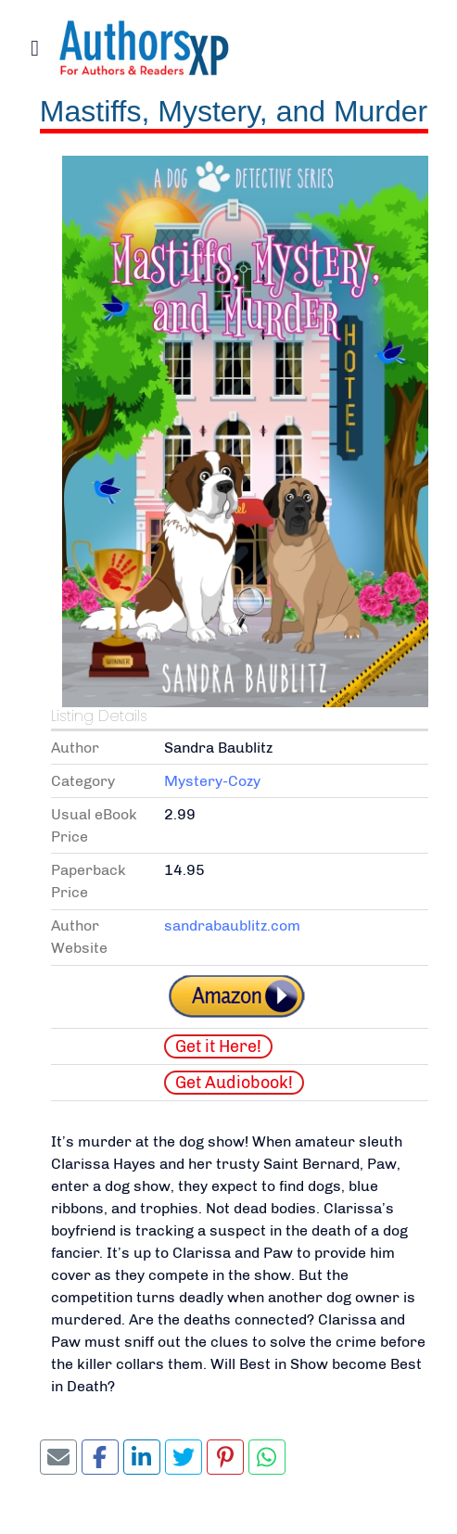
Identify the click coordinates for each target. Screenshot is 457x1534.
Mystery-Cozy (212, 781)
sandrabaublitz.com (232, 925)
